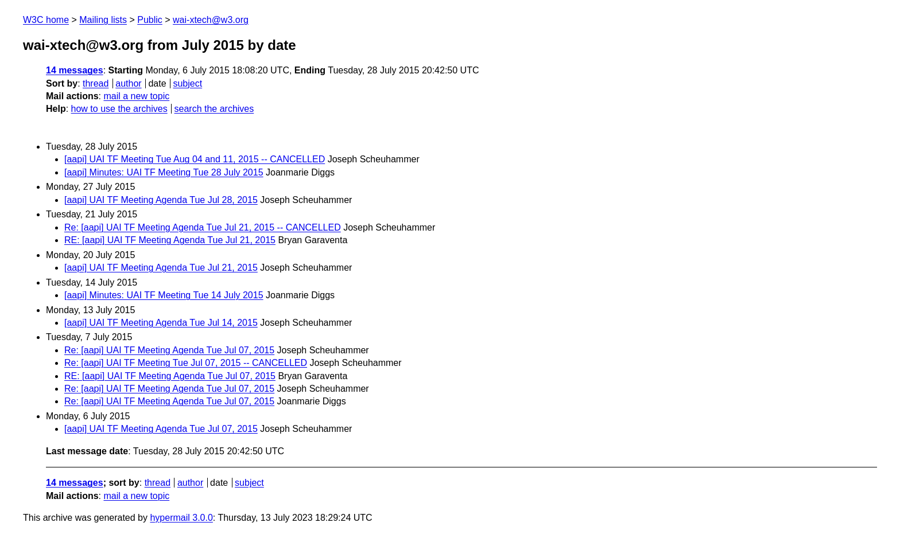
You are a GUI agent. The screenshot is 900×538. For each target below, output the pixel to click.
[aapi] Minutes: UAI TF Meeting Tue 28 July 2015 (163, 172)
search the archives (214, 109)
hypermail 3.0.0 (181, 518)
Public (149, 20)
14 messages (74, 70)
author (128, 83)
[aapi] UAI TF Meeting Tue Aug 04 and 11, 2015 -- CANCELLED (194, 159)
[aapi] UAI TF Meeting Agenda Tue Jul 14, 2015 (161, 323)
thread (95, 83)
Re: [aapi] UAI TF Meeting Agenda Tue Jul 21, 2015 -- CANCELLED (202, 227)
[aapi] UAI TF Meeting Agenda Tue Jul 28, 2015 (161, 200)
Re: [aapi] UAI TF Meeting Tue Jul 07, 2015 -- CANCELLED (185, 363)
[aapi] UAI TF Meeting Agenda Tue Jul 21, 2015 (161, 267)
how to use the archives (119, 109)
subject (187, 83)
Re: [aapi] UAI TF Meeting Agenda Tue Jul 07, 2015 (169, 350)
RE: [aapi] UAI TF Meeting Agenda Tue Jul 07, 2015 (170, 376)
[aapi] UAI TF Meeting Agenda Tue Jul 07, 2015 (161, 429)
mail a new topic (136, 96)
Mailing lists (103, 20)
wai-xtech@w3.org (211, 20)
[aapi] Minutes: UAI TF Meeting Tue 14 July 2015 (163, 295)
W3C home (46, 20)
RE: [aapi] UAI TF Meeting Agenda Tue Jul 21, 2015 (170, 240)
